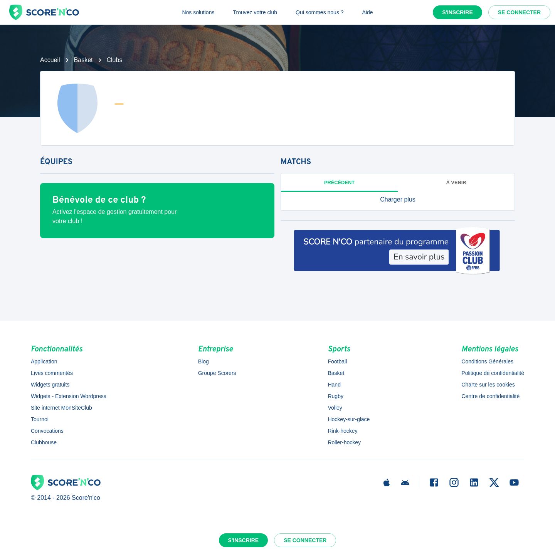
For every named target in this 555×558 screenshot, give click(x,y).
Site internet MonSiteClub (61, 408)
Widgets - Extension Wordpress (68, 396)
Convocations (47, 431)
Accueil (50, 60)
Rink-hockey (342, 431)
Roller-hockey (344, 442)
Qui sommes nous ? (320, 12)
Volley (335, 408)
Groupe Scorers (217, 373)
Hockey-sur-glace (349, 419)
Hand (334, 385)
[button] (398, 199)
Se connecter (519, 12)
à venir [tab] (456, 182)
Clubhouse (44, 442)
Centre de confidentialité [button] (490, 396)
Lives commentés (52, 373)
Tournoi (40, 419)
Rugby (335, 396)
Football (337, 361)
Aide (367, 12)
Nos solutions (198, 12)
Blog (203, 361)
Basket (83, 60)
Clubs (115, 60)
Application (44, 361)
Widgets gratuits (50, 385)
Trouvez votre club (255, 12)
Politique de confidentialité (492, 373)
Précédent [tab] (339, 182)
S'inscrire (457, 12)
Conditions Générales (487, 361)
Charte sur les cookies (488, 385)
